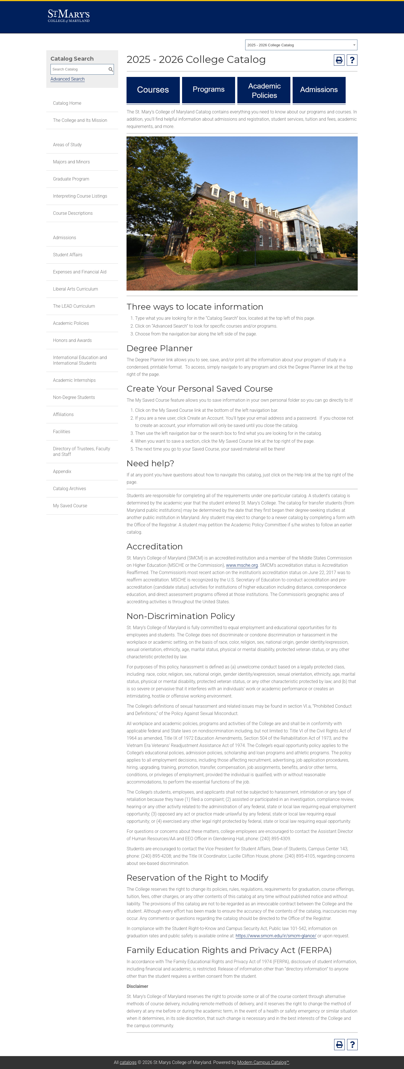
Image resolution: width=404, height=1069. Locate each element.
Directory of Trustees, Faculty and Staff (81, 451)
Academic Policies (71, 323)
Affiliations (63, 414)
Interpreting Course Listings (80, 196)
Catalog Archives (69, 488)
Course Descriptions (73, 213)
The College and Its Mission (80, 120)
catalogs (128, 1062)
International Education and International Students (80, 360)
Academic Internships (74, 380)
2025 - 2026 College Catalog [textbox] (270, 45)
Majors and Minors (71, 162)
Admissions (64, 237)
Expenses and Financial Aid (80, 272)
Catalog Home (67, 103)
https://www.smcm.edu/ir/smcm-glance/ (276, 935)
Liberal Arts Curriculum (75, 289)
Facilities (61, 431)
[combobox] (301, 45)
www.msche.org (242, 565)
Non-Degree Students (74, 397)
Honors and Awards (72, 340)
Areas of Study (67, 144)
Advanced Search (67, 79)
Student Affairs (67, 254)
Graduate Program (71, 179)
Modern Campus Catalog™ (263, 1062)
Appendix (62, 471)
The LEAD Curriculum (74, 306)
